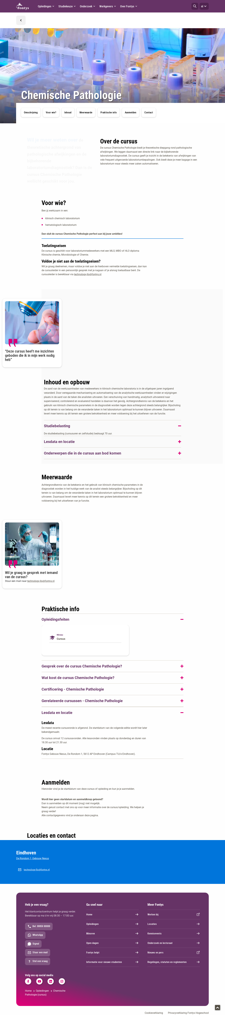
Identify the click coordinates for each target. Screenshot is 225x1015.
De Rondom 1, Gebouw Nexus (32, 858)
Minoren (112, 933)
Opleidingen (112, 924)
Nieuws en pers (174, 952)
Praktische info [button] (108, 112)
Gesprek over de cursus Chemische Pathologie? (82, 666)
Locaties (174, 924)
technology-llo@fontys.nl (37, 869)
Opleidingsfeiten (55, 619)
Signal (33, 944)
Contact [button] (148, 112)
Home (112, 914)
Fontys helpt (112, 952)
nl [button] (204, 6)
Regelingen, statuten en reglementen (174, 962)
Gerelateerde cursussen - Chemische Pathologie (82, 701)
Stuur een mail (38, 953)
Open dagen (112, 943)
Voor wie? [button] (51, 112)
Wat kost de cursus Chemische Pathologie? (78, 678)
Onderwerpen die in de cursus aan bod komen (82, 453)
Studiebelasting (57, 426)
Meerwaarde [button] (86, 112)
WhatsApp (35, 935)
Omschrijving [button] (31, 112)
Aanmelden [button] (130, 112)
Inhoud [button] (67, 112)
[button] (194, 6)
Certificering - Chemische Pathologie (73, 689)
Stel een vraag (38, 961)
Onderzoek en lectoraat (174, 943)
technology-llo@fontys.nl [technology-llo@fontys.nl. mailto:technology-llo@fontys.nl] (87, 274)
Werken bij (174, 914)
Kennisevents (174, 933)
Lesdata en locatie (59, 442)
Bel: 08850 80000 (39, 926)
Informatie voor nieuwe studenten (112, 962)
